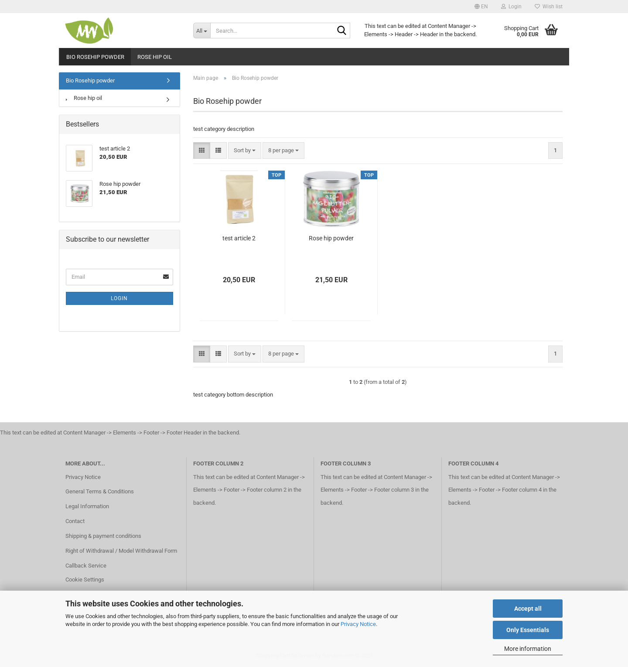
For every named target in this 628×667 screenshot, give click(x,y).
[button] (481, 6)
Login (119, 298)
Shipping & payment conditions (103, 536)
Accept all (528, 608)
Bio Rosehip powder (95, 57)
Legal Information (87, 506)
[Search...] (201, 30)
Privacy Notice (358, 624)
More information (527, 648)
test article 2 (239, 238)
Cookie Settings (84, 579)
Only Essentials (527, 629)
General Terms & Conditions (99, 491)
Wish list (549, 6)
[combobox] (244, 150)
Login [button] (511, 6)
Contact (75, 521)
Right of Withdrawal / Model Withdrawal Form (121, 550)
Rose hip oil (154, 57)
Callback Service (85, 565)
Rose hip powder (331, 238)
